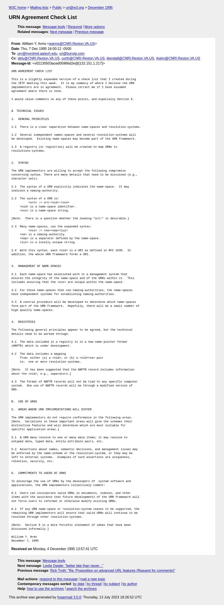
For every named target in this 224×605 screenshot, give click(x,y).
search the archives (81, 589)
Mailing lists (39, 7)
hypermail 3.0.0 (69, 597)
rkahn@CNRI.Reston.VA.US (178, 58)
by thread (94, 584)
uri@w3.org (75, 7)
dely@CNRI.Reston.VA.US (39, 58)
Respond (75, 27)
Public (57, 7)
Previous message (89, 32)
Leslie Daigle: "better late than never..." (73, 566)
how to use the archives (45, 589)
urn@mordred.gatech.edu (37, 53)
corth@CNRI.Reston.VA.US (83, 58)
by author (129, 584)
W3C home (17, 7)
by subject (112, 584)
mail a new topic (92, 579)
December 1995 (100, 7)
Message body (54, 27)
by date (78, 584)
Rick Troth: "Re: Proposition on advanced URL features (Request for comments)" (112, 570)
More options (95, 27)
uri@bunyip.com (72, 53)
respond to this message (58, 579)
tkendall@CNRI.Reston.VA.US (130, 58)
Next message (61, 32)
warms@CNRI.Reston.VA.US (72, 44)
